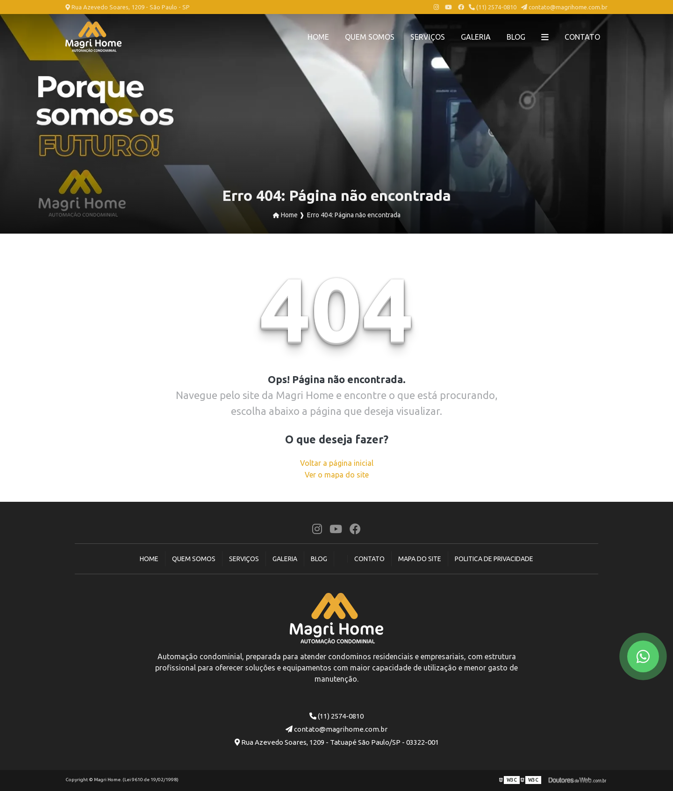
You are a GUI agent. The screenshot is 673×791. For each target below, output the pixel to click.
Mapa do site (419, 559)
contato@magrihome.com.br (564, 7)
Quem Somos (369, 37)
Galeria (476, 37)
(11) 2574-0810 (492, 7)
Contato (582, 37)
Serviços (427, 37)
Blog (516, 37)
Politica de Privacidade (494, 559)
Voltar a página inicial (336, 463)
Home (318, 37)
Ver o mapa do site (337, 474)
